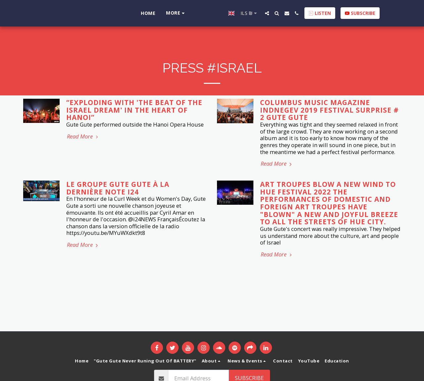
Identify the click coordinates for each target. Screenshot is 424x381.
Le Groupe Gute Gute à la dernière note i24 (117, 188)
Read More (83, 136)
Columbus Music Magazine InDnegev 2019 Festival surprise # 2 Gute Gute (329, 110)
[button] (274, 13)
